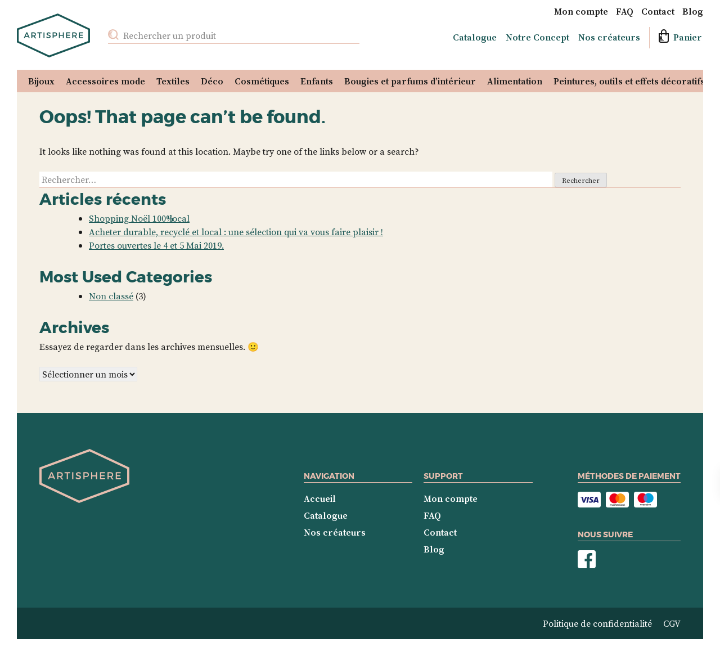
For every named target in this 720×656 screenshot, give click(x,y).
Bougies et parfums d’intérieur (410, 81)
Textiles (173, 81)
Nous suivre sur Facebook (587, 559)
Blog (692, 11)
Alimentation (514, 81)
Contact (657, 11)
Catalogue (475, 37)
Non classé (111, 296)
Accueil (320, 498)
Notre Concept (537, 37)
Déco (212, 81)
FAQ (624, 11)
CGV (672, 623)
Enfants (316, 81)
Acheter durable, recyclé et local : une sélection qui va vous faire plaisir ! (236, 232)
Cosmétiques (262, 81)
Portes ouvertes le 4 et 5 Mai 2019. (156, 245)
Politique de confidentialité (597, 623)
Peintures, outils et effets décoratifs (629, 81)
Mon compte (581, 11)
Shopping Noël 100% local (139, 218)
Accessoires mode (105, 81)
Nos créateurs (609, 37)
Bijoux (41, 81)
